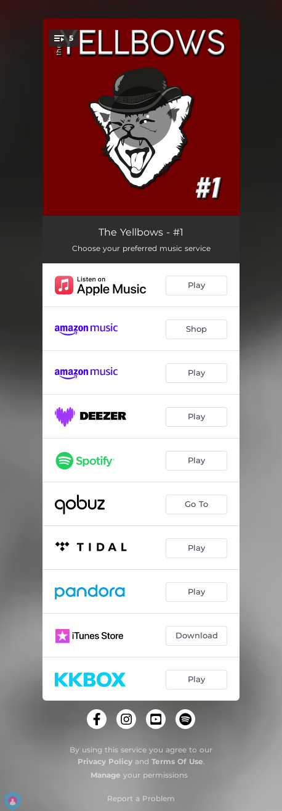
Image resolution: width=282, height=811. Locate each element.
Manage (106, 775)
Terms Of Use (177, 761)
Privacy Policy (105, 761)
